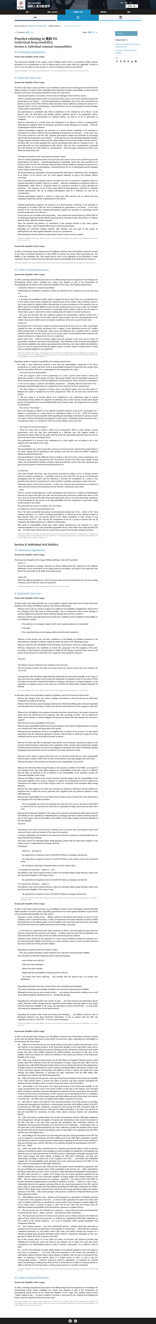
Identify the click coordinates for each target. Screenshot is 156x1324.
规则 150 (29, 32)
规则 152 (91, 32)
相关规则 (126, 33)
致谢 (126, 2)
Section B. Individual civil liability (126, 51)
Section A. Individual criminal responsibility (127, 45)
